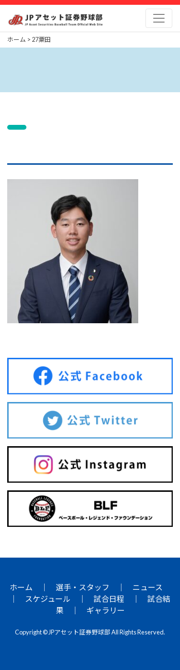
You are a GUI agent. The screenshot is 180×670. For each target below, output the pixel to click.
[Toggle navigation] (158, 18)
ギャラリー (105, 610)
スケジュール (48, 598)
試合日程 (109, 598)
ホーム (21, 587)
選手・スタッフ (82, 587)
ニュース (147, 587)
